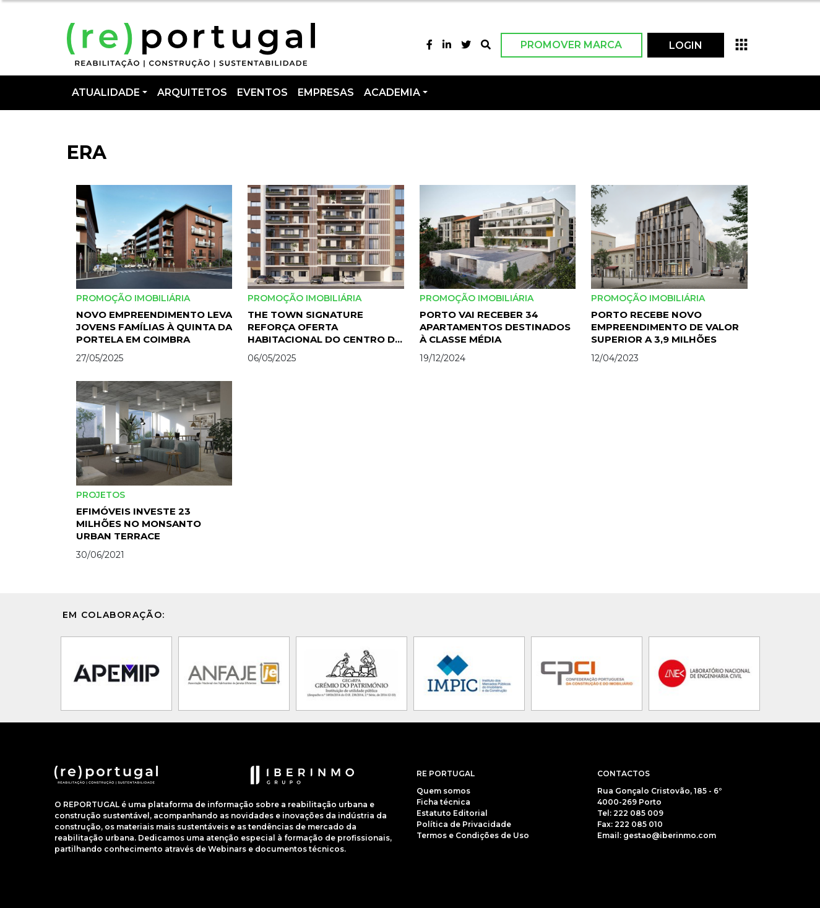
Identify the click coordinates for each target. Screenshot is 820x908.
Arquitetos (192, 92)
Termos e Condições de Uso (472, 835)
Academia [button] (392, 92)
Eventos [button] (262, 92)
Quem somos (443, 790)
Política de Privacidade (463, 824)
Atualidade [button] (106, 92)
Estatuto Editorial (452, 813)
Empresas (326, 92)
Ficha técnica (443, 802)
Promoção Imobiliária (133, 298)
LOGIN (685, 45)
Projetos (100, 494)
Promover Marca (571, 45)
